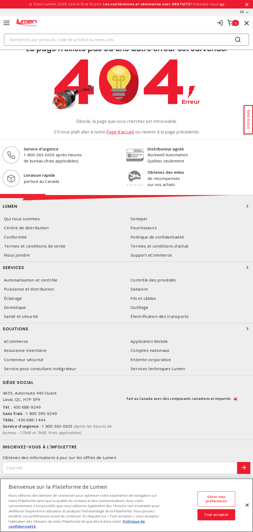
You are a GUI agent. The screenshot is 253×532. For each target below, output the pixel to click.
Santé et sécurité (21, 316)
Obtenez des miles (165, 172)
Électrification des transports (159, 316)
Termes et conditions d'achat (159, 246)
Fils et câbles (143, 298)
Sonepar (138, 219)
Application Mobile (149, 341)
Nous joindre (17, 255)
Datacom (139, 289)
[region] (126, 505)
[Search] (126, 40)
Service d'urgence (41, 149)
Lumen (126, 206)
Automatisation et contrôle (31, 280)
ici (222, 4)
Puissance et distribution (29, 289)
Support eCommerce (151, 255)
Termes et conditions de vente (34, 246)
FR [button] (240, 12)
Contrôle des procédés (153, 280)
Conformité (15, 237)
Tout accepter (216, 514)
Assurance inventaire (25, 350)
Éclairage (13, 298)
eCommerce (16, 341)
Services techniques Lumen (157, 368)
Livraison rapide (39, 175)
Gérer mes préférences (216, 498)
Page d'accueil (120, 132)
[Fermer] (247, 505)
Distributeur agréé (165, 149)
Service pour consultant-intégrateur (40, 368)
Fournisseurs (143, 228)
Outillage (139, 307)
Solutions (126, 329)
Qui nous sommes (22, 219)
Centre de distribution (26, 228)
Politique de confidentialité (157, 237)
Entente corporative (150, 359)
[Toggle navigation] (7, 23)
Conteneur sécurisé (24, 359)
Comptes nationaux (149, 350)
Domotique (15, 307)
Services (126, 268)
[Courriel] (120, 468)
